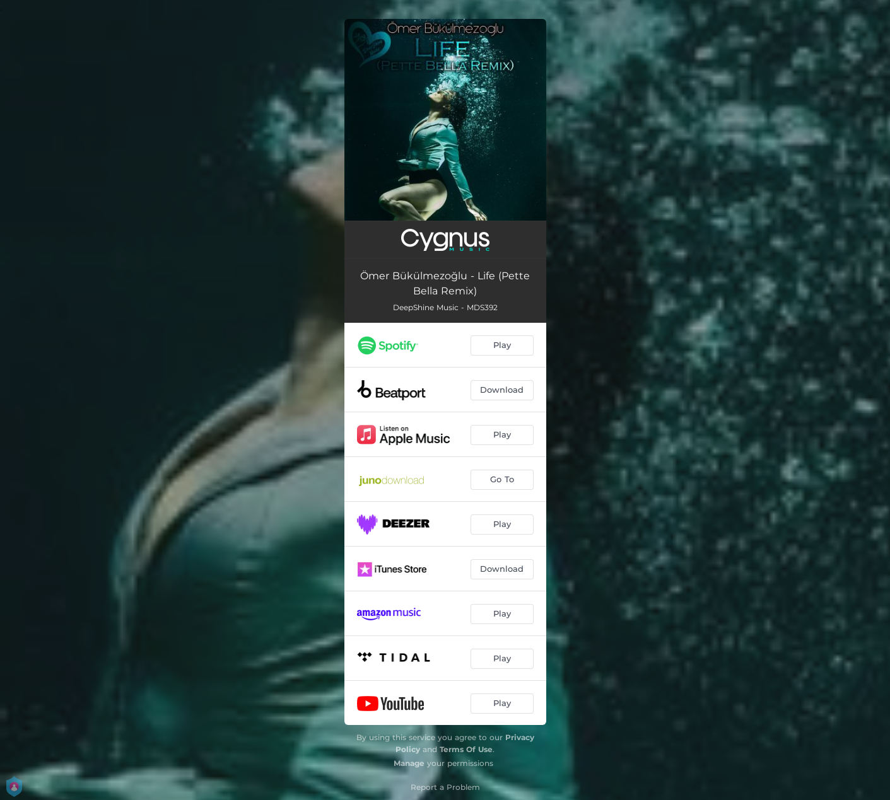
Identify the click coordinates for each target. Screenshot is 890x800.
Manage (409, 763)
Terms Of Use (466, 749)
